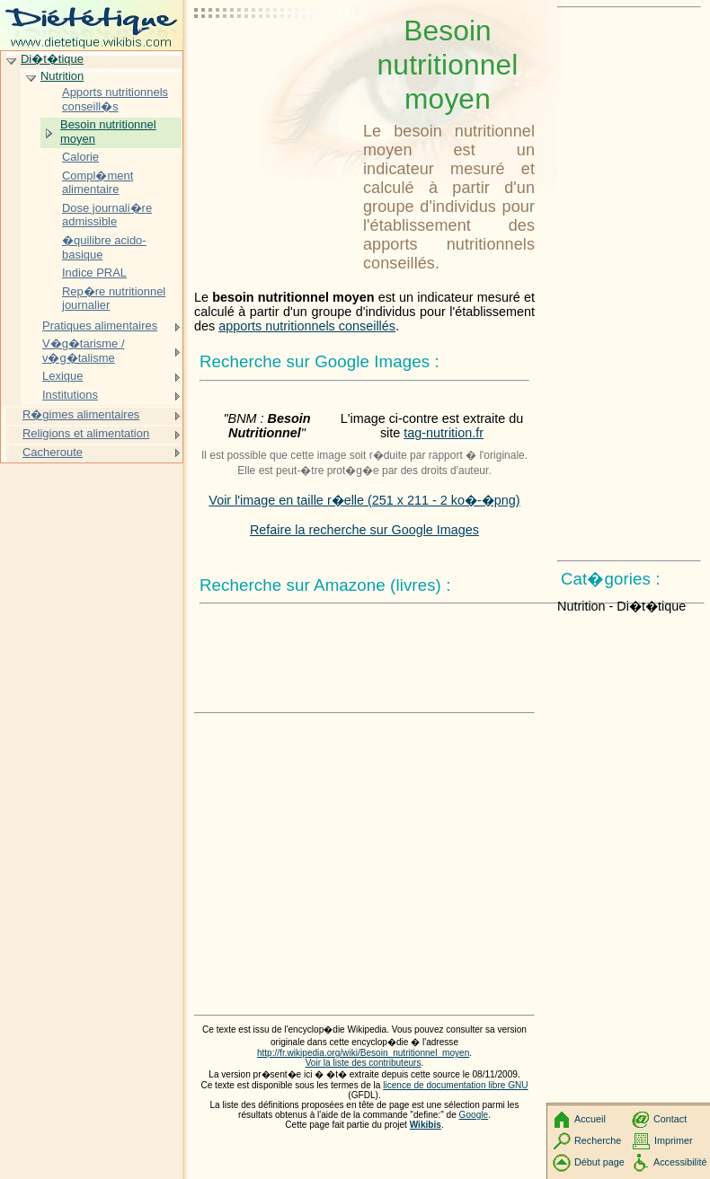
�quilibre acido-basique (104, 247)
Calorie (80, 156)
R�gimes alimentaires (80, 414)
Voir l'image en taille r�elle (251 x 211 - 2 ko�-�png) (364, 500)
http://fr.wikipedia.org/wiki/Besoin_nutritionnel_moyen (363, 1053)
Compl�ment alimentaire (97, 183)
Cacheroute (52, 452)
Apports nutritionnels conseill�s (115, 99)
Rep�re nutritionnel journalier (113, 298)
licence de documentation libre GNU (455, 1085)
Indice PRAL (94, 272)
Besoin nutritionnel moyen (108, 131)
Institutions (70, 394)
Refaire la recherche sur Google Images (364, 530)
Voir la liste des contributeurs (364, 1063)
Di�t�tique (52, 59)
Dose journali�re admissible (107, 215)
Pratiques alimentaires (99, 325)
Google (474, 1115)
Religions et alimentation (85, 433)
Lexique (62, 376)
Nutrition (62, 76)
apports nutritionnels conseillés (306, 326)
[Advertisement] (275, 58)
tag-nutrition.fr (444, 433)
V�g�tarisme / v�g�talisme (83, 351)
